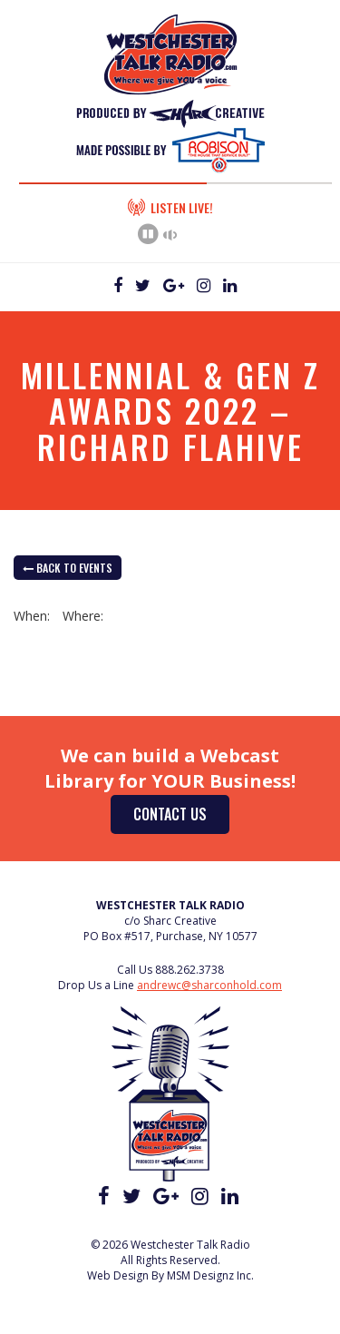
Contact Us (170, 814)
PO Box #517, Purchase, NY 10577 (170, 936)
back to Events (67, 567)
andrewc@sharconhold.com (209, 985)
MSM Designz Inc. (210, 1275)
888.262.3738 (189, 969)
